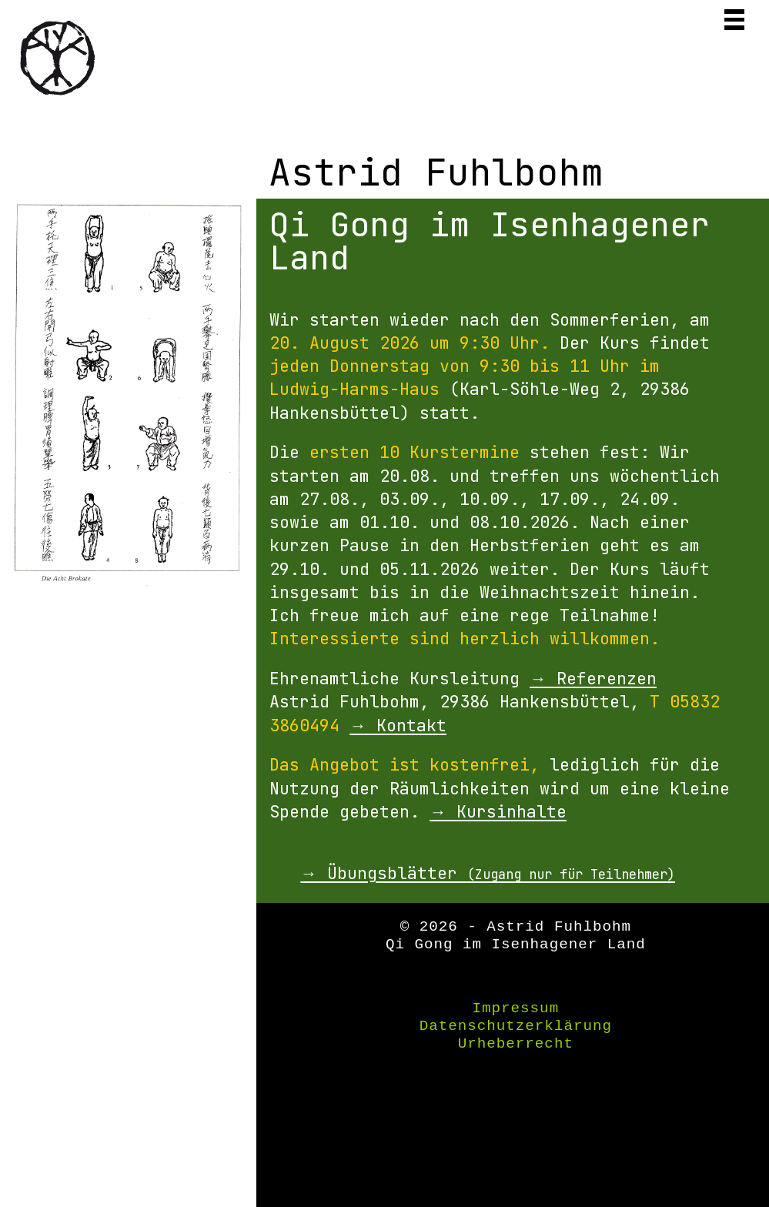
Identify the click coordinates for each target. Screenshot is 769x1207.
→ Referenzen (593, 678)
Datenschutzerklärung (516, 1026)
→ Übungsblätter (487, 873)
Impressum (516, 1008)
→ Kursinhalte (498, 811)
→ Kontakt (397, 725)
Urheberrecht (515, 1043)
